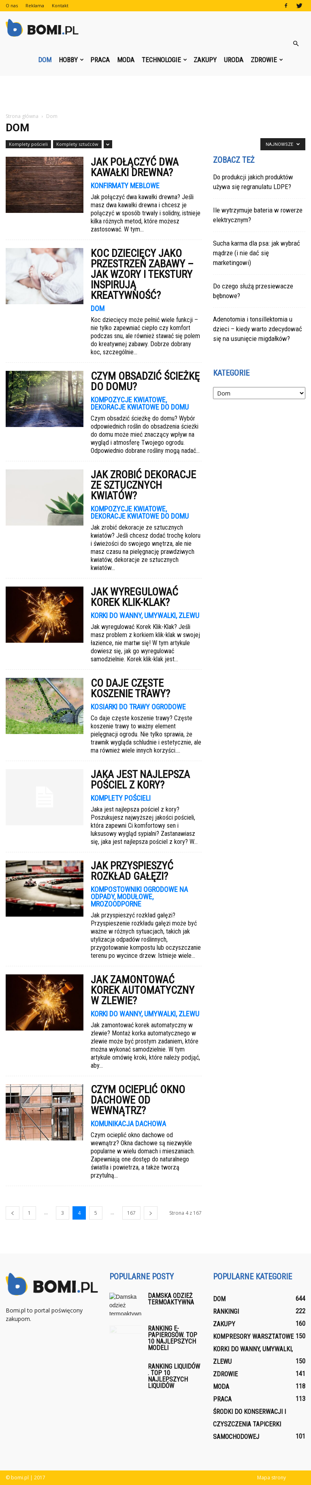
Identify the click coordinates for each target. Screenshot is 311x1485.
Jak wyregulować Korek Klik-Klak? (134, 597)
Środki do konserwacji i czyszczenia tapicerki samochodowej (249, 1424)
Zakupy (205, 60)
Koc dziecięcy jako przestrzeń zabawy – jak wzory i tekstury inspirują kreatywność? (142, 274)
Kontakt (60, 5)
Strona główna (22, 116)
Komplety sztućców (77, 144)
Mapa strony (271, 1477)
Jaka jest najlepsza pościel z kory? (140, 779)
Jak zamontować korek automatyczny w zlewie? (142, 990)
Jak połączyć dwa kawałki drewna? (135, 167)
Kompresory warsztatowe (253, 1336)
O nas (12, 5)
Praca (100, 60)
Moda (125, 60)
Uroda (233, 60)
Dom (44, 60)
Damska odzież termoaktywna (171, 1299)
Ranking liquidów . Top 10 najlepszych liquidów (174, 1376)
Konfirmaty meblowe (125, 185)
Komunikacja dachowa (128, 1123)
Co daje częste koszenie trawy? (130, 688)
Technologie (164, 60)
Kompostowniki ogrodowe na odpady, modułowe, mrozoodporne (139, 897)
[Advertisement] (155, 94)
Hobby (71, 60)
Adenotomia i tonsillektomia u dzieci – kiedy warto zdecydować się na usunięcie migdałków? (257, 329)
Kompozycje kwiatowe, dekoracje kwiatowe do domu (140, 403)
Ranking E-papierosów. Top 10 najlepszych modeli (172, 1338)
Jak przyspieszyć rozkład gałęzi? (132, 871)
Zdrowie (267, 60)
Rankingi (226, 1311)
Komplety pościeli (28, 144)
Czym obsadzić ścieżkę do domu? (145, 381)
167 (131, 1212)
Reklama (35, 5)
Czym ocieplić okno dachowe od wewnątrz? (138, 1100)
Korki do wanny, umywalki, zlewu (145, 615)
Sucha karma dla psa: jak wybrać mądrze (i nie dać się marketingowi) (256, 253)
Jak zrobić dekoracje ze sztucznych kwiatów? (143, 485)
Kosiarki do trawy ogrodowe (138, 707)
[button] (295, 43)
